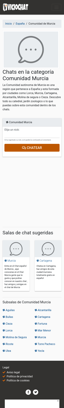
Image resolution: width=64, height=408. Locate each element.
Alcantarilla (43, 310)
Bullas (8, 317)
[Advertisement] (32, 192)
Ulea (7, 350)
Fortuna (41, 323)
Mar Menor (43, 330)
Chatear (32, 148)
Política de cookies (18, 380)
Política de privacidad (20, 376)
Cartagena (44, 260)
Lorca (7, 330)
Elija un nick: (11, 129)
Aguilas (9, 310)
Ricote (8, 344)
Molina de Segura (15, 337)
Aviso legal (13, 372)
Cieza (7, 323)
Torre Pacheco (45, 344)
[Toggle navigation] (56, 7)
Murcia (10, 260)
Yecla (39, 350)
